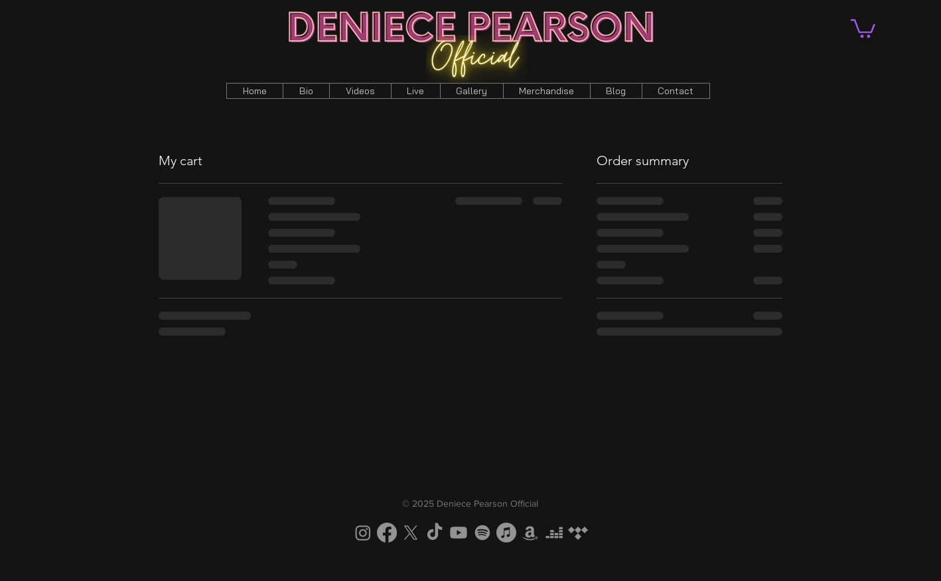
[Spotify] (482, 533)
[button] (863, 27)
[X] (411, 533)
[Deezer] (554, 533)
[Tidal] (578, 533)
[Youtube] (459, 533)
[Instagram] (363, 533)
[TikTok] (435, 533)
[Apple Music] (506, 533)
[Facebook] (387, 533)
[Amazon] (530, 533)
